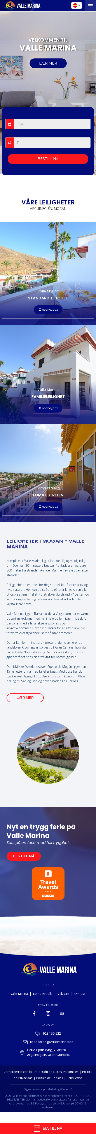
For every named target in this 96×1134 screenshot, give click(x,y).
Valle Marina (19, 994)
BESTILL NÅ (48, 159)
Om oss (80, 994)
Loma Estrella (42, 994)
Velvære (63, 994)
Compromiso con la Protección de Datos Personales (41, 1072)
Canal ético (74, 1078)
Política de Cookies (49, 1078)
